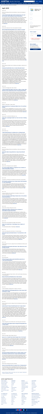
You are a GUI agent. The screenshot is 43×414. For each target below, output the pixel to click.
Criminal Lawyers (4, 384)
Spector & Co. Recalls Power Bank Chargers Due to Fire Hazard (14, 337)
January (3, 372)
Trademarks (23, 401)
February (6, 372)
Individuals (13, 380)
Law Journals (34, 387)
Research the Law (14, 3)
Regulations (3, 397)
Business (23, 380)
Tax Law (23, 390)
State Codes (13, 396)
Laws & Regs (25, 3)
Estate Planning (13, 387)
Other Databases (25, 393)
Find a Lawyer (3, 3)
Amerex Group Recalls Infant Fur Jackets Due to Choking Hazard (14, 365)
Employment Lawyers (4, 386)
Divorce (12, 384)
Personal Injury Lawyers (5, 390)
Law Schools (20, 3)
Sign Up (40, 1)
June (16, 372)
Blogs (32, 388)
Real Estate (23, 388)
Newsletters (29, 3)
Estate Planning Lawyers (5, 387)
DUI (12, 386)
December (11, 373)
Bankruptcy (13, 382)
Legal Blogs (23, 396)
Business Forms (24, 397)
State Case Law (13, 397)
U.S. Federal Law (4, 393)
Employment (23, 384)
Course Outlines (34, 386)
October (3, 373)
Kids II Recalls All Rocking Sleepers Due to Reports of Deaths (13, 29)
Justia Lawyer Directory (35, 396)
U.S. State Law (14, 393)
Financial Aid (33, 384)
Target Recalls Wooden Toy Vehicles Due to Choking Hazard (13, 132)
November (7, 373)
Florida (12, 400)
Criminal (12, 383)
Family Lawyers (3, 388)
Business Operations (25, 383)
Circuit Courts (3, 400)
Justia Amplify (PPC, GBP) (35, 401)
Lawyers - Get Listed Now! (35, 38)
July (18, 372)
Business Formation (25, 382)
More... (2, 391)
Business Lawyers (4, 383)
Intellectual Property (25, 386)
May (14, 372)
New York (12, 401)
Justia (23, 411)
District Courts (3, 401)
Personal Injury (13, 390)
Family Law (13, 388)
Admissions (33, 383)
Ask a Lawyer (8, 3)
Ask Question (35, 49)
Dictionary (33, 382)
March (10, 372)
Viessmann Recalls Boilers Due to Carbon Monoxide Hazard (13, 67)
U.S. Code (2, 396)
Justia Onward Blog (35, 402)
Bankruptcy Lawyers (4, 382)
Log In (37, 1)
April (12, 372)
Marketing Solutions (35, 3)
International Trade (25, 387)
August (21, 372)
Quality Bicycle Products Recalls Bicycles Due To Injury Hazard (13, 305)
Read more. (6, 23)
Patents (23, 400)
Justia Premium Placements (36, 397)
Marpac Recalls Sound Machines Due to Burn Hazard (12, 276)
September (24, 372)
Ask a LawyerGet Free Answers (34, 44)
